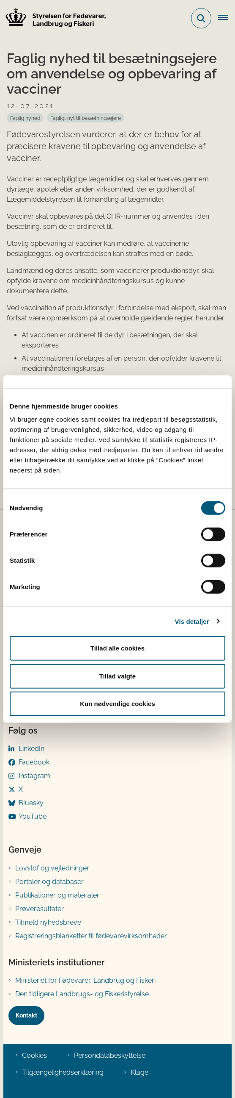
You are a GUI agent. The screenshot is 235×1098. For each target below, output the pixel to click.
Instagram (34, 776)
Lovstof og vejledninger (52, 868)
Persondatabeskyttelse (109, 1055)
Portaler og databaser (49, 882)
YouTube (32, 816)
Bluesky (31, 803)
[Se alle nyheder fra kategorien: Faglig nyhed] (25, 117)
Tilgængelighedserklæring (63, 1072)
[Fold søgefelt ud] (201, 18)
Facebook (34, 762)
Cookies (34, 1055)
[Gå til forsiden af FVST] (53, 18)
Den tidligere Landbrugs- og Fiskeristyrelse (82, 994)
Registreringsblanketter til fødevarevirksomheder (91, 936)
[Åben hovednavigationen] (226, 18)
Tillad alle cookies (117, 648)
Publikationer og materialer (57, 895)
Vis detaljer (192, 621)
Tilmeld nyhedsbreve (48, 922)
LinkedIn (31, 749)
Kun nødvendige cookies (117, 703)
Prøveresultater (39, 909)
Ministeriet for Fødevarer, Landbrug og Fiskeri (85, 980)
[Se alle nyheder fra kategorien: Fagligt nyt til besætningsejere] (85, 117)
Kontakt (26, 1015)
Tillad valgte (117, 675)
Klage (139, 1072)
